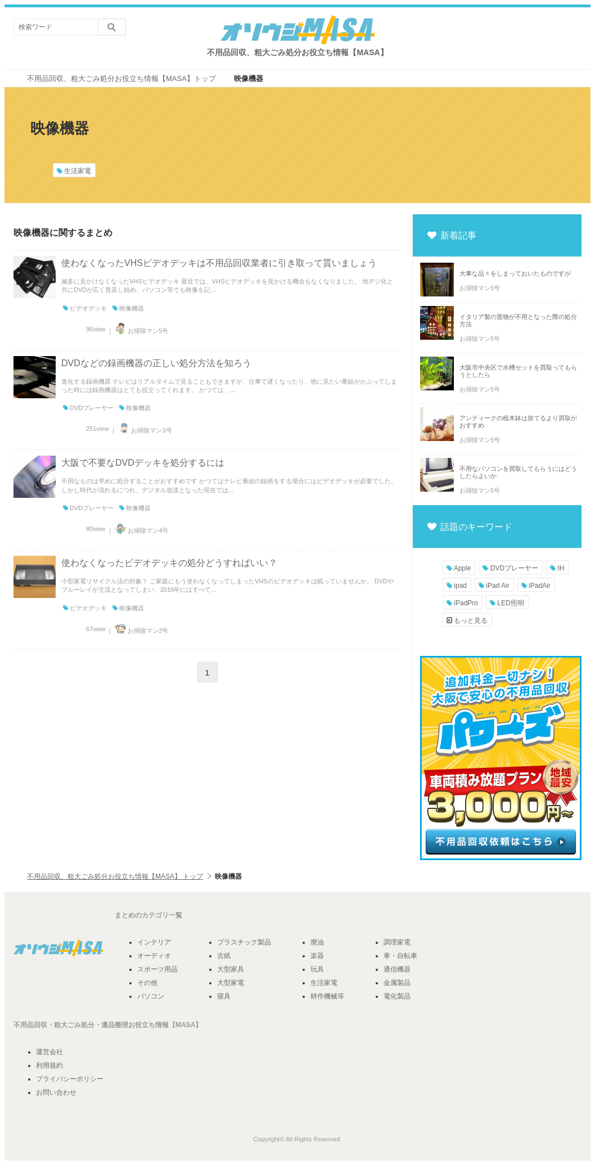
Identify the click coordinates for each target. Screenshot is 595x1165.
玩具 (317, 969)
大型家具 (230, 969)
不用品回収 (30, 1025)
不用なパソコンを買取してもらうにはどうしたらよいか (518, 472)
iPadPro (462, 603)
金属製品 (397, 983)
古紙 (224, 956)
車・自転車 (400, 956)
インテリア (154, 942)
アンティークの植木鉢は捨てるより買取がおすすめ (518, 422)
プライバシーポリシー (69, 1079)
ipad (457, 586)
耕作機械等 (327, 996)
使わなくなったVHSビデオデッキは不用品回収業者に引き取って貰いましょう (219, 263)
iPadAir (536, 586)
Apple (459, 568)
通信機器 (397, 969)
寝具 (224, 996)
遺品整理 (114, 1025)
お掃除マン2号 (140, 630)
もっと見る (467, 620)
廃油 (317, 942)
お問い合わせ (56, 1092)
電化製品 (397, 996)
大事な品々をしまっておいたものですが (515, 273)
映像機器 (128, 308)
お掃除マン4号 (140, 530)
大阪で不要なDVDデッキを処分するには (142, 462)
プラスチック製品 (244, 942)
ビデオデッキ (85, 308)
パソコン (150, 996)
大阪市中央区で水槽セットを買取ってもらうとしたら (518, 371)
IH (557, 568)
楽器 (317, 956)
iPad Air (494, 586)
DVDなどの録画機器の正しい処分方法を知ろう (156, 363)
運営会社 (49, 1052)
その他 (147, 983)
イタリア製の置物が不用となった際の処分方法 (518, 320)
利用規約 (49, 1065)
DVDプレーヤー (88, 407)
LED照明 (507, 603)
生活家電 (74, 171)
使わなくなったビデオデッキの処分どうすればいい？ (169, 563)
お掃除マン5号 (140, 330)
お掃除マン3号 (144, 430)
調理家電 (397, 942)
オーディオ (154, 956)
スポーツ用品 (157, 969)
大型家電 (230, 983)
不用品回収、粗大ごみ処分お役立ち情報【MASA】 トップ (115, 876)
